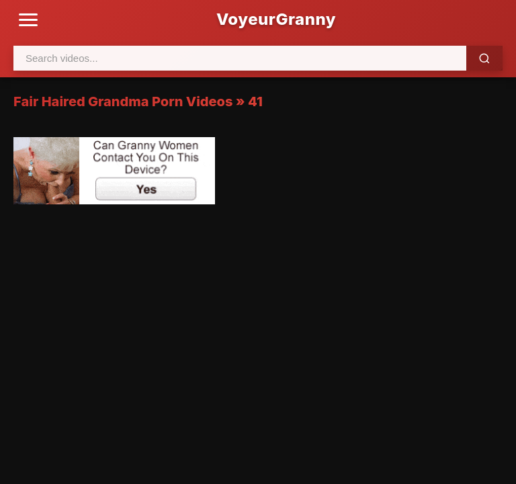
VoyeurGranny (276, 19)
